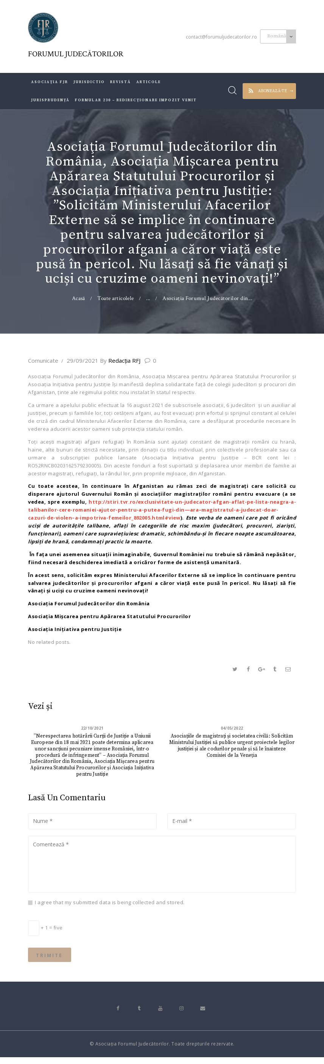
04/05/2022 (231, 728)
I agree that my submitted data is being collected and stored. (110, 905)
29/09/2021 (82, 360)
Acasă (78, 298)
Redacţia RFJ (121, 360)
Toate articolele (115, 298)
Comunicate (43, 360)
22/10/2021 (92, 728)
